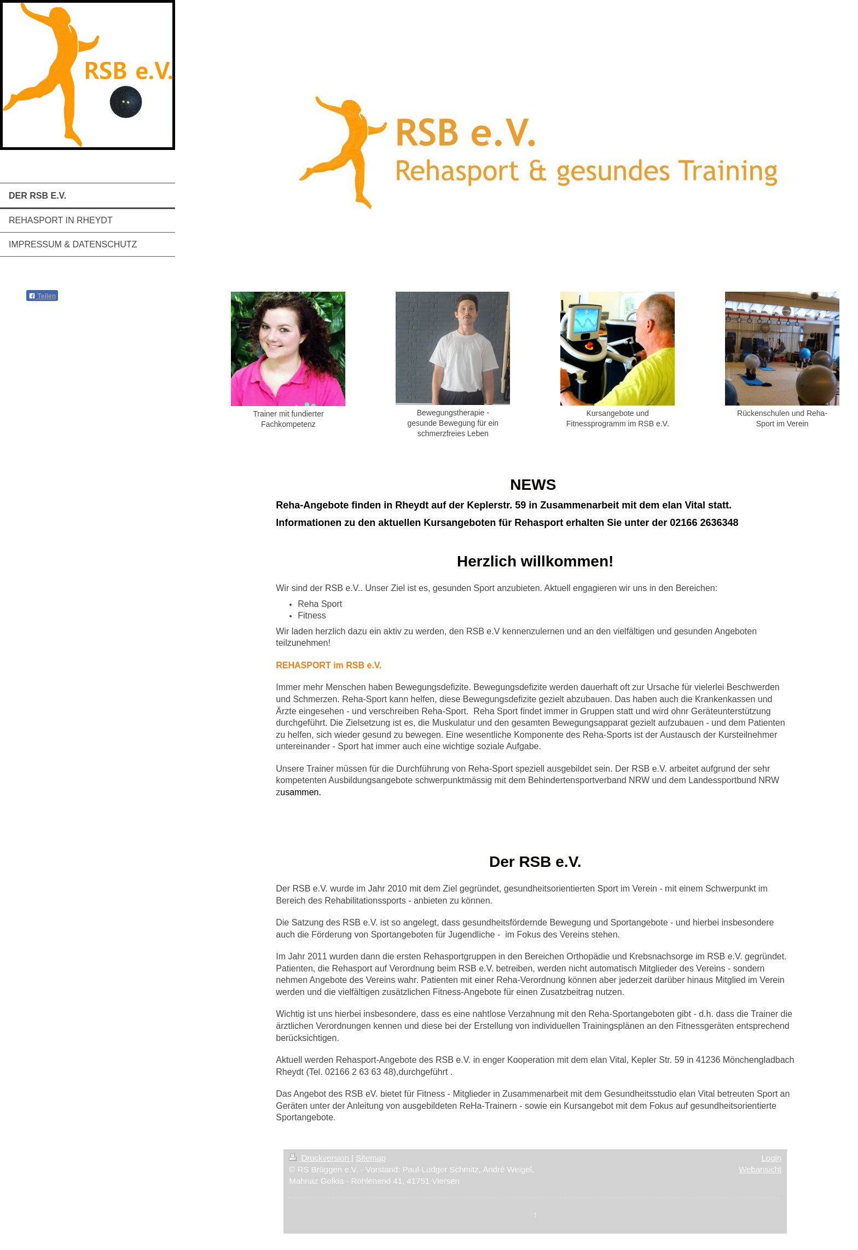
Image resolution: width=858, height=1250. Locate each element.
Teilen (42, 296)
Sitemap (371, 1157)
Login (772, 1157)
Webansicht (760, 1169)
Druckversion (320, 1157)
